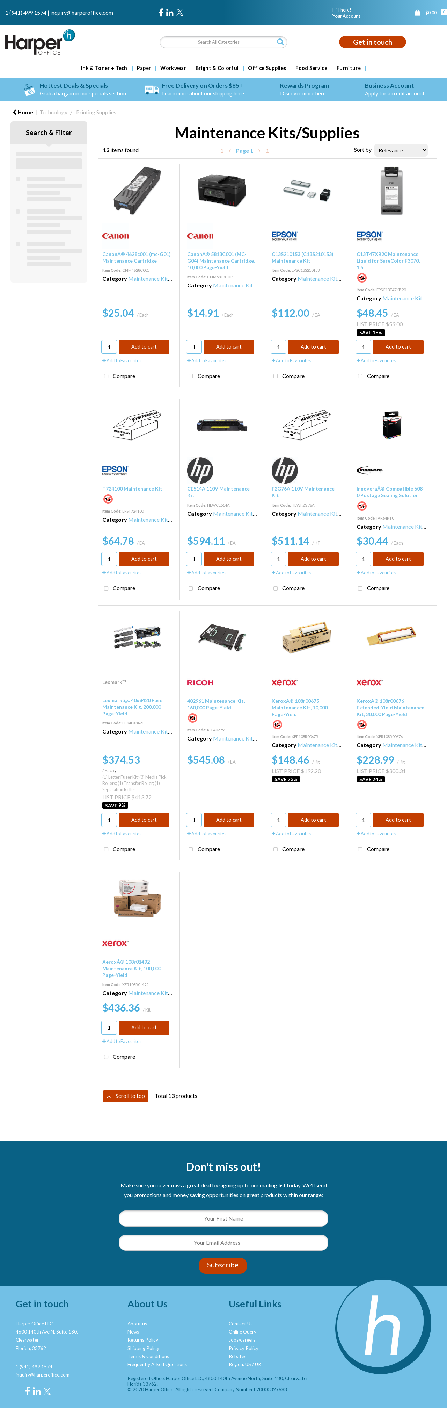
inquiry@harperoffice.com (81, 12)
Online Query (242, 1332)
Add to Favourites (121, 360)
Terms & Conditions (148, 1356)
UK (258, 1364)
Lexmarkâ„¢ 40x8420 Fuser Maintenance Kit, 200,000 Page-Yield (133, 706)
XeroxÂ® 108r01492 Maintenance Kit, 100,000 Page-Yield (131, 968)
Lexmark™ (114, 682)
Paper (144, 68)
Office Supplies (267, 68)
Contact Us (240, 1324)
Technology (53, 112)
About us (137, 1324)
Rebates (237, 1356)
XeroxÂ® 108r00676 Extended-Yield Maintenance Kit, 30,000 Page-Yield (390, 707)
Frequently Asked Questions (157, 1364)
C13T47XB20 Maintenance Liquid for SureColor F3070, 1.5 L (388, 260)
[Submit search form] (280, 42)
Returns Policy (142, 1340)
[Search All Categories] (224, 42)
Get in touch (372, 42)
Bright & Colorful (217, 68)
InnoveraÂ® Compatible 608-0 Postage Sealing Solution (391, 492)
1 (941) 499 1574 (25, 12)
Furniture (349, 68)
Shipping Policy (143, 1348)
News (133, 1332)
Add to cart (144, 347)
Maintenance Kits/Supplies (160, 278)
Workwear (173, 68)
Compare (118, 376)
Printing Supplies (96, 112)
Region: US (240, 1364)
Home (23, 112)
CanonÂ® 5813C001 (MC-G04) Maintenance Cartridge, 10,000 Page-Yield (221, 260)
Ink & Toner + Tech (104, 68)
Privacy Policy (243, 1348)
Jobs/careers (242, 1340)
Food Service (311, 68)
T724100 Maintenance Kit (132, 489)
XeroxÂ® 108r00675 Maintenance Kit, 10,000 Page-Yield (300, 707)
